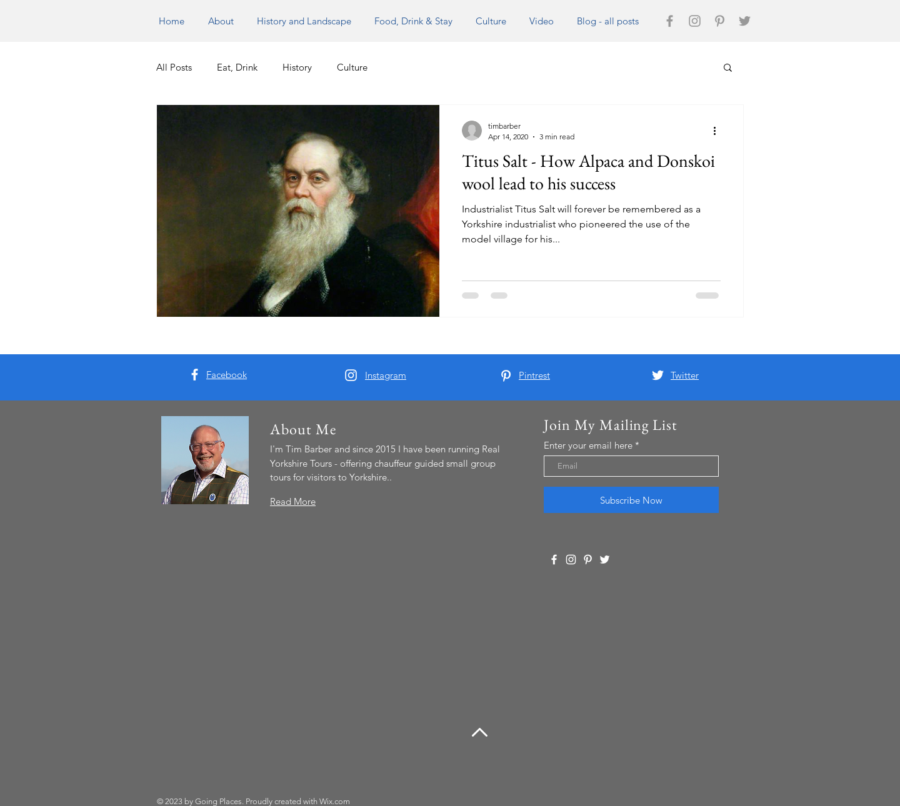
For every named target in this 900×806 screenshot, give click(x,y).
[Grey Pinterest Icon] (720, 21)
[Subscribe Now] (631, 500)
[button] (728, 68)
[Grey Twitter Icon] (744, 21)
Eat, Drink (237, 67)
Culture (352, 67)
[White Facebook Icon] (194, 374)
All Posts (174, 67)
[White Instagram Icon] (351, 375)
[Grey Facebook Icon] (670, 21)
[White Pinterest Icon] (506, 376)
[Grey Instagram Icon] (694, 21)
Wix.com (334, 801)
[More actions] (718, 130)
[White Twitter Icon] (658, 375)
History (297, 67)
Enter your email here (588, 445)
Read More (293, 501)
